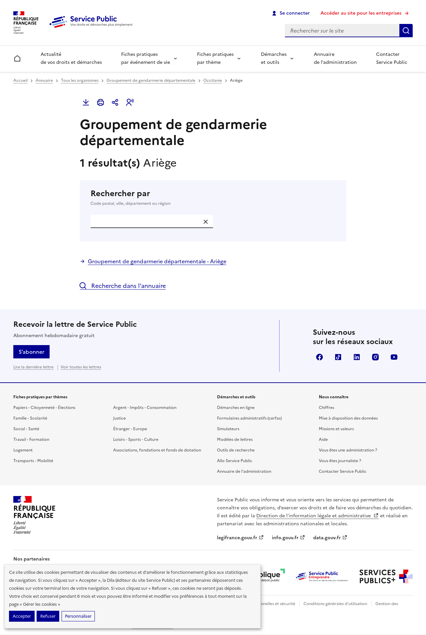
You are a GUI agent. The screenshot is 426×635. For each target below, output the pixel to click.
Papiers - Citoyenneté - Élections (44, 408)
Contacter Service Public (391, 58)
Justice (119, 418)
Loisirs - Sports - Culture (135, 440)
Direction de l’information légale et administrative (317, 515)
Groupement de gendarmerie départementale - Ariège (157, 261)
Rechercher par (213, 197)
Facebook (319, 357)
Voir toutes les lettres (81, 367)
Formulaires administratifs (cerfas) (249, 418)
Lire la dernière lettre (33, 367)
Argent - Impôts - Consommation (144, 408)
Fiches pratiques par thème (215, 58)
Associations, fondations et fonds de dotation (157, 450)
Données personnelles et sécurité (263, 604)
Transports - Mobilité (33, 461)
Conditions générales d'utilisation (335, 604)
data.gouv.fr (330, 537)
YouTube (394, 357)
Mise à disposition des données (348, 418)
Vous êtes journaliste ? (340, 461)
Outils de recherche (236, 450)
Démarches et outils (274, 58)
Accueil (20, 80)
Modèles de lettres (235, 440)
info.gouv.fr (288, 537)
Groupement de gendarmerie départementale (150, 80)
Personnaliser (78, 616)
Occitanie (212, 80)
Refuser (48, 616)
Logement (23, 450)
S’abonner (31, 352)
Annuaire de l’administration (335, 58)
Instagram (375, 357)
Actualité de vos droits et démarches (71, 58)
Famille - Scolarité (30, 418)
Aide (323, 440)
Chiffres (326, 408)
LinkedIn (356, 357)
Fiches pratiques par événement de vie (145, 58)
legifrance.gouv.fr (240, 537)
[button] (130, 102)
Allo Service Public (234, 461)
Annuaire (44, 80)
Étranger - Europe (130, 429)
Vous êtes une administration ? (348, 450)
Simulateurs (228, 429)
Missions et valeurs (336, 429)
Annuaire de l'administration (244, 471)
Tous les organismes (80, 80)
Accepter (22, 616)
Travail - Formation (31, 440)
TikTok (338, 357)
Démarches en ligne (236, 408)
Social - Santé (26, 429)
